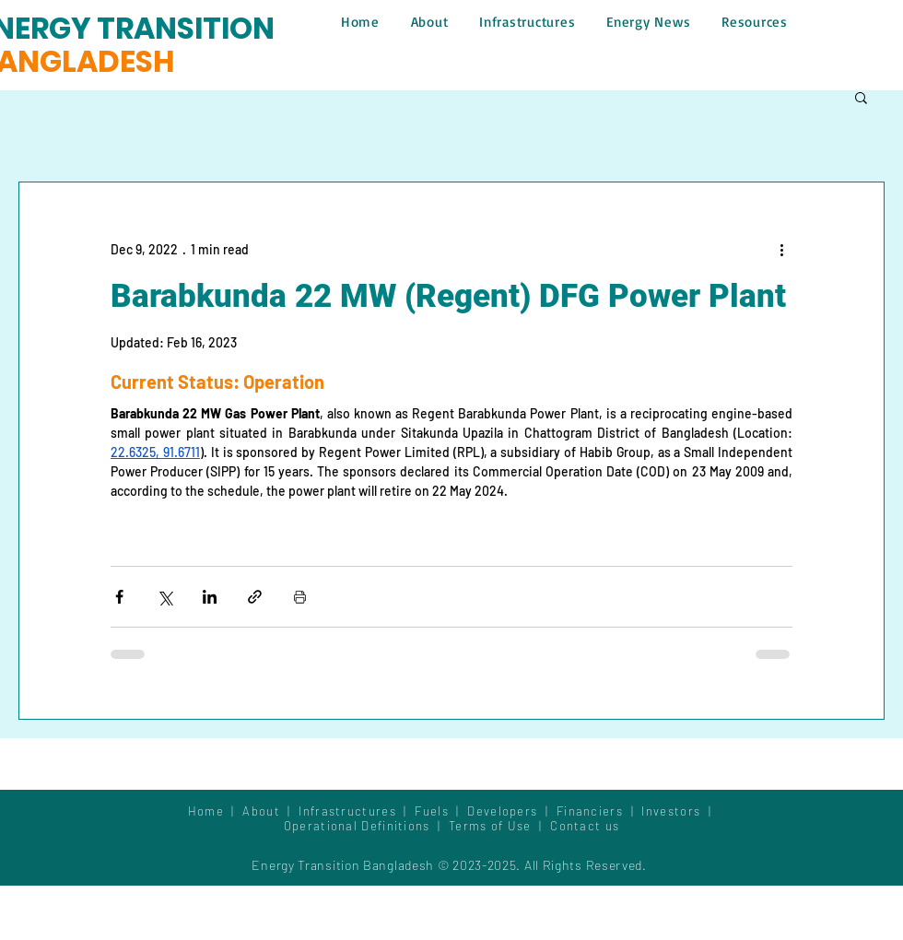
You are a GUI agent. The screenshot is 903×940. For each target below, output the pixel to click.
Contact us (584, 825)
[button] (861, 96)
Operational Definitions (359, 825)
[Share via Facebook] (119, 596)
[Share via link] (255, 596)
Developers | (512, 811)
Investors (672, 811)
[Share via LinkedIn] (209, 596)
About (264, 811)
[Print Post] (300, 596)
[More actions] (781, 249)
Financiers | (599, 811)
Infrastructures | (357, 811)
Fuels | (441, 811)
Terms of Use (490, 825)
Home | (215, 811)
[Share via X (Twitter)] (164, 596)
